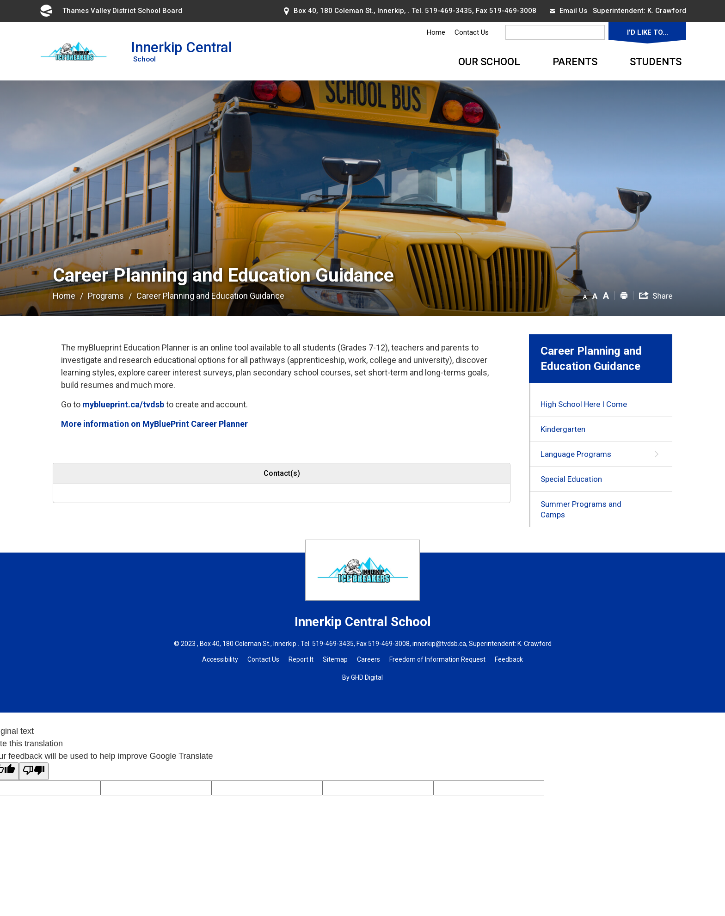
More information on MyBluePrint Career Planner (154, 424)
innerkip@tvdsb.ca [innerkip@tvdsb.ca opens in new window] (439, 643)
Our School (489, 62)
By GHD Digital (362, 677)
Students (656, 62)
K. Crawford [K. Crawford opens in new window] (666, 10)
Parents (575, 62)
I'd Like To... (647, 32)
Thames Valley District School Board (110, 11)
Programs (106, 296)
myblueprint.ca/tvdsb (123, 404)
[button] (585, 295)
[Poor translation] (34, 771)
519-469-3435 (448, 10)
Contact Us (472, 32)
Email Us (568, 10)
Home (436, 32)
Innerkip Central (181, 51)
